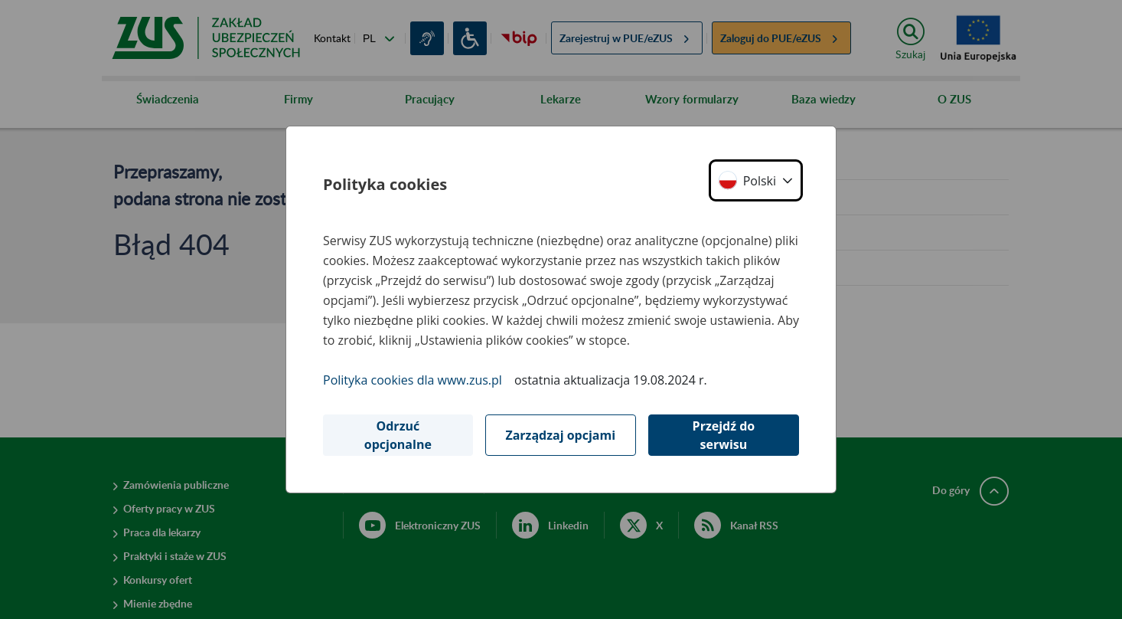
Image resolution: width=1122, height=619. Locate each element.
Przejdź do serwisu (724, 435)
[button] (756, 180)
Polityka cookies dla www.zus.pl (412, 380)
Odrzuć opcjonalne (398, 435)
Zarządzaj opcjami (560, 435)
